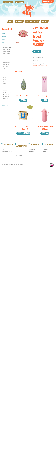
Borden (5, 90)
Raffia (4, 81)
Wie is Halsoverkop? (7, 151)
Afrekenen (19, 2)
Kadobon (5, 105)
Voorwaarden (19, 155)
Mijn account (8, 2)
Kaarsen (5, 66)
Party (4, 79)
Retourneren (19, 150)
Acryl (4, 68)
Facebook (45, 153)
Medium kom (6, 96)
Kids (3, 33)
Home (10, 21)
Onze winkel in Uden (32, 21)
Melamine (5, 88)
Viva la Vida (6, 64)
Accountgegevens (33, 153)
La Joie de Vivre (7, 47)
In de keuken (6, 85)
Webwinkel (19, 21)
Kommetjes (6, 94)
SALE (4, 75)
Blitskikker (13, 164)
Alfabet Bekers (7, 70)
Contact (44, 21)
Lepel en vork (6, 62)
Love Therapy (6, 51)
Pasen (4, 60)
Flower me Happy (7, 45)
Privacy (18, 153)
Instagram (45, 149)
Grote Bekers (6, 49)
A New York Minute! (6, 57)
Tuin (4, 73)
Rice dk (4, 42)
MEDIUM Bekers (7, 92)
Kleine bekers (6, 53)
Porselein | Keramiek (6, 99)
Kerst (4, 77)
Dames (4, 39)
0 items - (47, 1)
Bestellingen (32, 151)
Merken (4, 36)
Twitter (44, 151)
